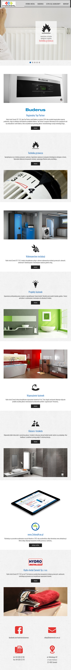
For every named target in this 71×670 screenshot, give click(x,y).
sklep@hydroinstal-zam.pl (52, 637)
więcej (35, 128)
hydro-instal (30, 5)
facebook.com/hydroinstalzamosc (19, 637)
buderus (41, 5)
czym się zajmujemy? (53, 5)
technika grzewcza (46, 40)
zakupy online (35, 545)
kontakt (66, 5)
